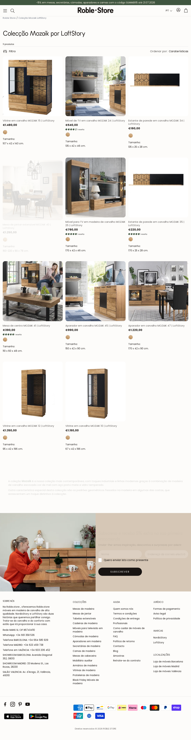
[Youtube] (27, 704)
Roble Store (9, 18)
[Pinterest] (20, 704)
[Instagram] (12, 704)
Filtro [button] (9, 51)
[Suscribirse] (120, 572)
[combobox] (169, 10)
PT (167, 10)
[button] (5, 10)
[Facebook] (5, 704)
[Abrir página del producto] (33, 86)
